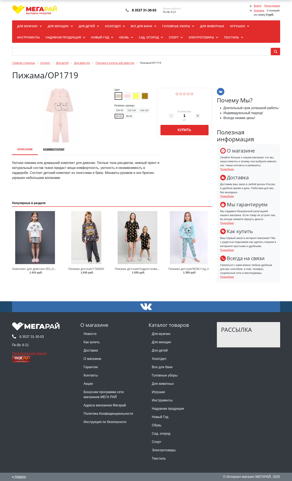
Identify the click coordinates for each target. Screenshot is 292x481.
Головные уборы (165, 375)
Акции (88, 383)
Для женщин (161, 342)
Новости (90, 334)
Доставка (91, 350)
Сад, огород (161, 433)
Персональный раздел (29, 353)
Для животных (163, 383)
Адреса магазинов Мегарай (105, 405)
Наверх (19, 477)
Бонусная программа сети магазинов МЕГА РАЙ (104, 394)
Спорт (156, 442)
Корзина (259, 10)
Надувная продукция (168, 408)
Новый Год (160, 417)
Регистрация (272, 5)
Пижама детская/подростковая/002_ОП (142, 269)
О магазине (92, 358)
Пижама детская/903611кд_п (188, 269)
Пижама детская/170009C (86, 269)
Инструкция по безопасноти (105, 422)
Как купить (92, 342)
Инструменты (162, 400)
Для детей (160, 350)
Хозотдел (159, 358)
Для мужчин (161, 334)
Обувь (157, 425)
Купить (184, 130)
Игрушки (158, 392)
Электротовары (164, 450)
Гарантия (91, 367)
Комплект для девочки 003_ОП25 (35, 269)
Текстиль (159, 458)
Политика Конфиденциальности (108, 413)
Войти (257, 5)
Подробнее (227, 169)
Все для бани (162, 367)
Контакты (91, 375)
